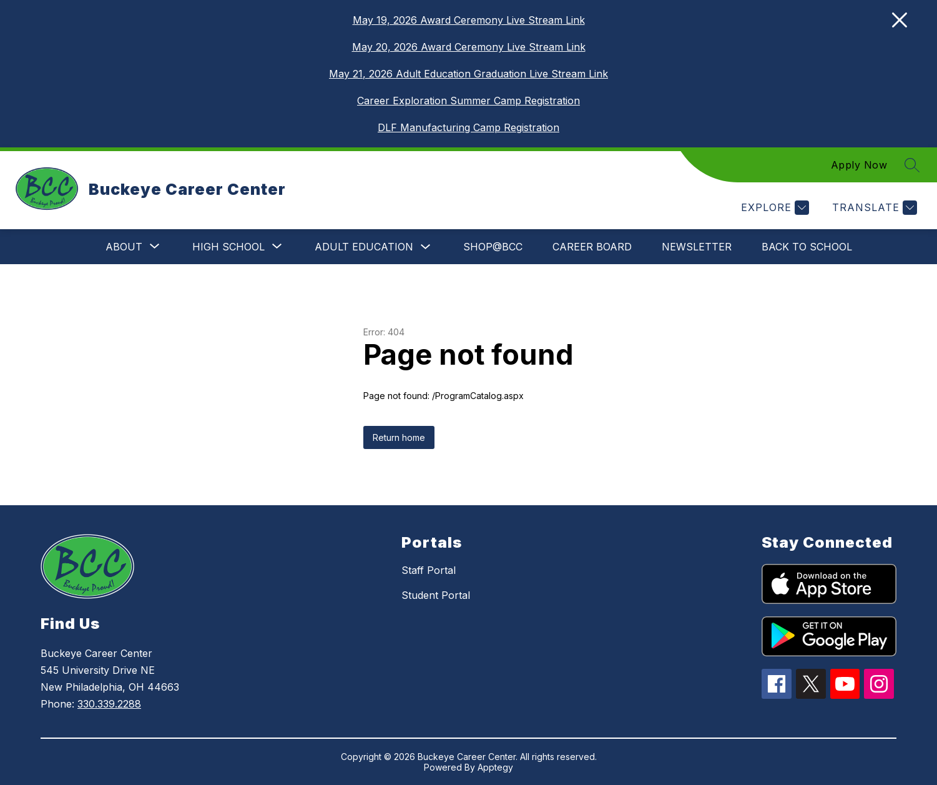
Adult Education (364, 246)
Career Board (592, 246)
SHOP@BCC (492, 246)
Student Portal (435, 595)
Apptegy (495, 767)
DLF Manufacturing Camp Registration (468, 127)
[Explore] (773, 207)
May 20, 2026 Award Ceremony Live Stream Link (469, 47)
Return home (399, 437)
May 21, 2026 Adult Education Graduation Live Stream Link (468, 73)
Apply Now (859, 165)
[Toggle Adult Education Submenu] (425, 247)
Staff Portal (428, 570)
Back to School (807, 246)
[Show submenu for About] (123, 246)
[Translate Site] (873, 207)
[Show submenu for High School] (228, 246)
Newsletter (697, 246)
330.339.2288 (109, 704)
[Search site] (912, 164)
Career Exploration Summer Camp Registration (468, 100)
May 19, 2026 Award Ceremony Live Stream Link (469, 20)
